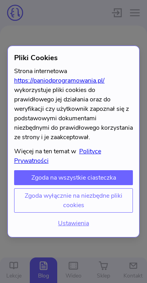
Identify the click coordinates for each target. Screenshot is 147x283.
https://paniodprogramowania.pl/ (59, 80)
